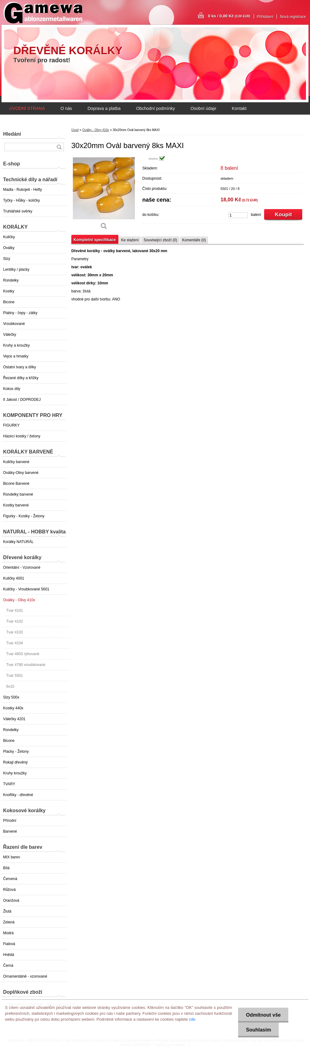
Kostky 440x (13, 708)
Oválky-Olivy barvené (20, 473)
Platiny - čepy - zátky (20, 313)
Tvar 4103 (14, 632)
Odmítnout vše (263, 1015)
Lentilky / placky (16, 269)
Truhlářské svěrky (17, 211)
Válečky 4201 (14, 719)
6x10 (10, 686)
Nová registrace (293, 17)
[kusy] (238, 215)
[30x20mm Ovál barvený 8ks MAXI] (104, 195)
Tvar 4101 (14, 610)
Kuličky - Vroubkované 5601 (26, 589)
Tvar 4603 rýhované (22, 654)
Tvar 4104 (14, 643)
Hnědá (8, 955)
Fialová (9, 944)
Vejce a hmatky (15, 356)
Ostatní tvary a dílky (19, 367)
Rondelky (11, 280)
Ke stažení (130, 240)
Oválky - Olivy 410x (19, 600)
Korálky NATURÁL (18, 542)
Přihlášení (265, 17)
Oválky (9, 248)
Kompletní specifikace (94, 239)
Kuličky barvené (16, 462)
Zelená (9, 922)
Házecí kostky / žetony (21, 436)
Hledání (12, 134)
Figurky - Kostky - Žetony (23, 516)
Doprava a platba (104, 108)
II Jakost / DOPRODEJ (22, 399)
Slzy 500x (11, 697)
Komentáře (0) (194, 240)
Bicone (9, 302)
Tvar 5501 (14, 675)
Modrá (8, 933)
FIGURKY (11, 425)
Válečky (9, 334)
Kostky (8, 291)
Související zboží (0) (160, 240)
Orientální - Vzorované (21, 567)
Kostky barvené (16, 505)
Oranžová (11, 900)
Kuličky (9, 237)
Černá (8, 965)
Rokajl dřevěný (15, 762)
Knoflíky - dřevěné (18, 795)
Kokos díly (11, 389)
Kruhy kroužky (15, 773)
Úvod (74, 130)
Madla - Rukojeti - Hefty (22, 189)
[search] (59, 147)
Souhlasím (258, 1029)
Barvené (10, 831)
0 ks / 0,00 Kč (229, 16)
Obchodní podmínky (155, 108)
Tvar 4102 (14, 621)
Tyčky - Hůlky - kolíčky (21, 200)
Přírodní (9, 820)
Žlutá (7, 911)
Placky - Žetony (16, 751)
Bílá (6, 868)
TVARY (9, 784)
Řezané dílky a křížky (20, 378)
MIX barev (11, 857)
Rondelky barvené (18, 494)
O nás (66, 108)
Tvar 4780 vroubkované (25, 665)
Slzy (6, 258)
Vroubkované (14, 324)
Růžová (9, 889)
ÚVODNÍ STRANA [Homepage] (27, 108)
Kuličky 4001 (13, 578)
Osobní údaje (203, 108)
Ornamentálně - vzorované (25, 976)
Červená (10, 879)
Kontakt (239, 108)
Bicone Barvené (16, 483)
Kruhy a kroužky (16, 345)
